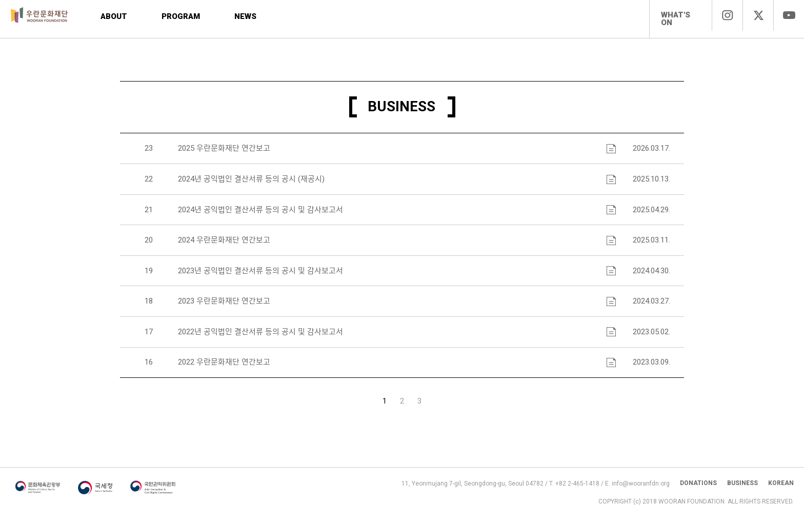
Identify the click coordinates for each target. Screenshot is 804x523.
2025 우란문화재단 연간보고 (223, 151)
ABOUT (114, 16)
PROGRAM (181, 16)
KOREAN (781, 489)
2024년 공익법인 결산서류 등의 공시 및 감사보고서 (259, 212)
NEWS (249, 16)
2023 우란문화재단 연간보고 (223, 305)
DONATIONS (698, 489)
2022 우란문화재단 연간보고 (223, 366)
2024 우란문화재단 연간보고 (223, 243)
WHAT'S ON (675, 18)
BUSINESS (742, 489)
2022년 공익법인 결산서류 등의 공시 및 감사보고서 (259, 335)
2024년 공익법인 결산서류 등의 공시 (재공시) (250, 182)
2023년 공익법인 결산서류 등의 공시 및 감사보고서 (259, 274)
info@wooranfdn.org (641, 490)
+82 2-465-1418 (577, 490)
